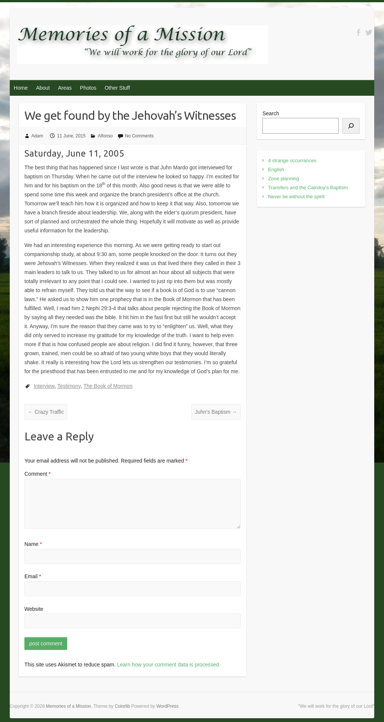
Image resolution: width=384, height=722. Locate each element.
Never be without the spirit (296, 196)
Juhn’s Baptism (216, 412)
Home (21, 88)
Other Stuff (117, 88)
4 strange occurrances (292, 160)
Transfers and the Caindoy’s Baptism (308, 187)
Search (270, 113)
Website (33, 609)
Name (33, 544)
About (43, 88)
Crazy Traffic (46, 412)
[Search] (351, 126)
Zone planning (283, 178)
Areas (65, 88)
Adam (37, 136)
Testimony (69, 386)
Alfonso (105, 136)
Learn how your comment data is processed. (168, 665)
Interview (44, 386)
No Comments (139, 136)
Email (32, 576)
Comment (37, 474)
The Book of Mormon (108, 386)
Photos (88, 88)
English (276, 169)
